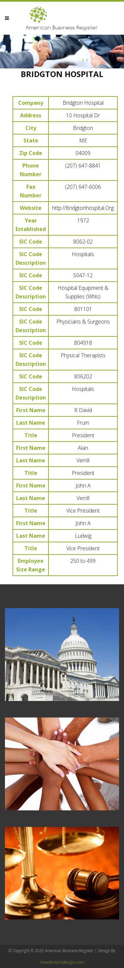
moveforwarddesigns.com (62, 962)
